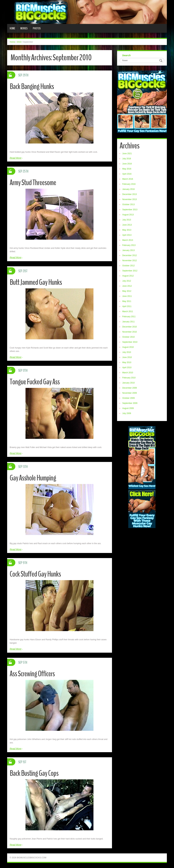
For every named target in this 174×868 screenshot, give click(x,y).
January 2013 (128, 250)
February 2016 (129, 184)
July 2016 (126, 158)
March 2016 (127, 179)
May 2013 (126, 230)
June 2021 (127, 153)
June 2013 (127, 225)
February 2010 (129, 378)
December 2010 (129, 327)
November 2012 (129, 260)
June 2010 (127, 357)
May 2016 (126, 169)
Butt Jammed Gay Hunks (36, 282)
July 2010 (126, 352)
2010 (19, 42)
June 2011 (127, 296)
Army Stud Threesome (33, 182)
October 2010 (128, 337)
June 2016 (127, 164)
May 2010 (126, 362)
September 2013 (129, 209)
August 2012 (128, 276)
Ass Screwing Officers (32, 674)
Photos (37, 28)
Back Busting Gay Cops (34, 773)
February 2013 (129, 245)
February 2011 (129, 316)
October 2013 (128, 204)
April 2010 (127, 367)
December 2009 (129, 388)
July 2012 (126, 281)
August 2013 (128, 214)
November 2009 (129, 393)
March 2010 (127, 372)
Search (126, 55)
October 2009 (128, 398)
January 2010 (128, 383)
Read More (15, 158)
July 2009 (126, 413)
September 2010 (129, 342)
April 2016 (127, 174)
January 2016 (128, 189)
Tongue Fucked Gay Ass (35, 382)
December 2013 (129, 194)
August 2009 (128, 408)
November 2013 (129, 199)
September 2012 (129, 271)
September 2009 (129, 403)
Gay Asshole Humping (33, 478)
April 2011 (127, 306)
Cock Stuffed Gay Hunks (35, 574)
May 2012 (126, 291)
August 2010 (128, 347)
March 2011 (127, 311)
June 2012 (127, 286)
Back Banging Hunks (32, 86)
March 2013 (127, 240)
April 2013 (127, 235)
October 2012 (128, 265)
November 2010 (129, 332)
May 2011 (126, 301)
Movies (24, 28)
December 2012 (129, 255)
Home (12, 28)
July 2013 (126, 220)
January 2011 (128, 321)
